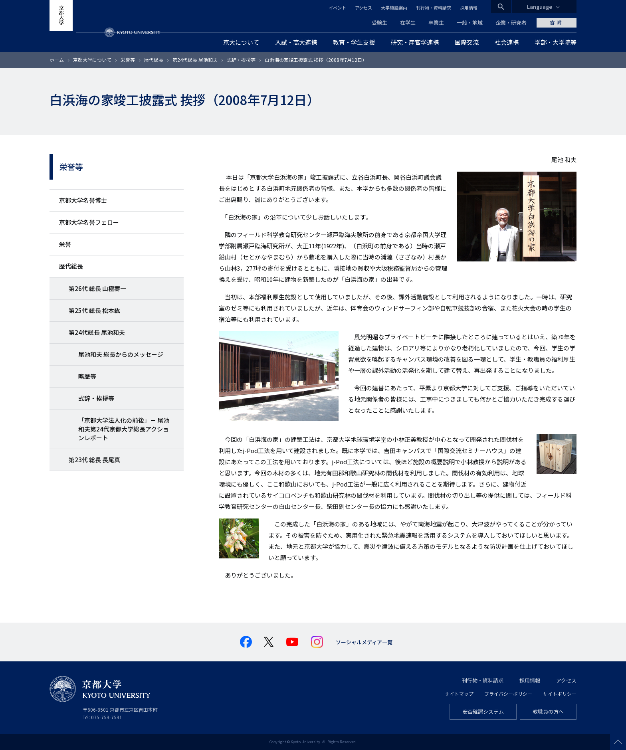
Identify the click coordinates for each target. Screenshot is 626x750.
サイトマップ (459, 694)
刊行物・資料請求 (433, 7)
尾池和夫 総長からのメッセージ (120, 354)
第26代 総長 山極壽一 (97, 288)
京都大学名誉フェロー (89, 222)
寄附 (556, 22)
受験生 (379, 22)
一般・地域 (470, 22)
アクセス (363, 7)
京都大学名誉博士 (83, 200)
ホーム (57, 59)
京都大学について (92, 59)
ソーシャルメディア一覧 (364, 642)
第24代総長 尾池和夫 (195, 59)
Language (539, 6)
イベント (337, 7)
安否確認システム (483, 711)
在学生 (408, 22)
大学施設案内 (394, 7)
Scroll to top (618, 742)
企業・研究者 (511, 22)
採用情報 (468, 7)
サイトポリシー (559, 694)
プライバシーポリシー (508, 694)
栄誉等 (128, 59)
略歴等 (87, 376)
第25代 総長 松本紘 (94, 310)
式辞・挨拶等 (241, 59)
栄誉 (65, 244)
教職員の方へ (548, 711)
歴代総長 (153, 59)
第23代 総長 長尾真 (94, 459)
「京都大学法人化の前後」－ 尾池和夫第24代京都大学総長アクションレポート (123, 429)
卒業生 (436, 22)
